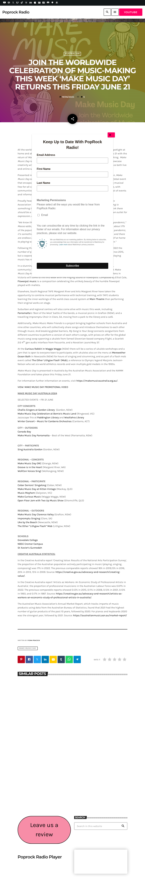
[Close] (111, 134)
